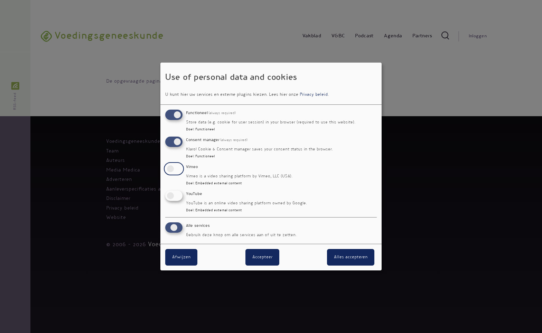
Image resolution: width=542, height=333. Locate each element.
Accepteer (262, 257)
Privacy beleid (314, 95)
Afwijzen (181, 257)
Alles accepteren (350, 257)
